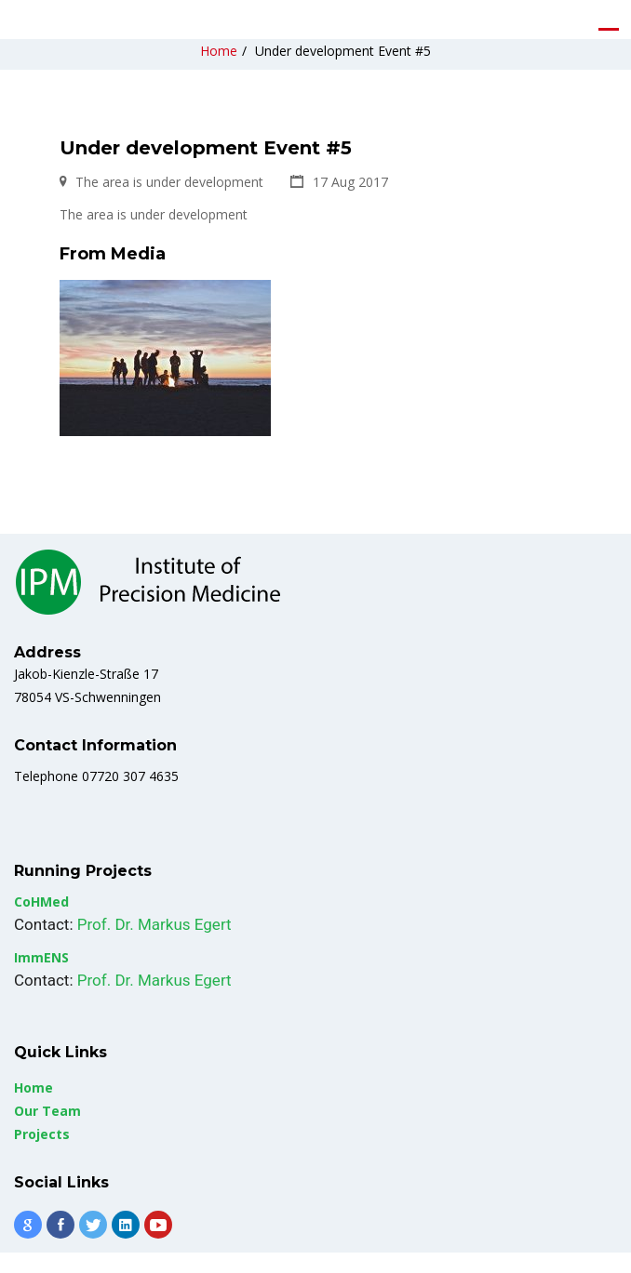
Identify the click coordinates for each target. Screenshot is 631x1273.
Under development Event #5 (343, 71)
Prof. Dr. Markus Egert (154, 944)
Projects (42, 1154)
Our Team (47, 1131)
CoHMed (41, 922)
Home (218, 71)
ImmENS (41, 978)
